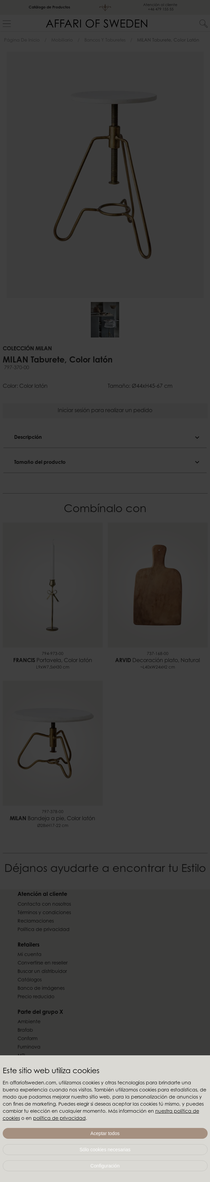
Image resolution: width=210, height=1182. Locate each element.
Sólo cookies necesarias (105, 1149)
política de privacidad (59, 1118)
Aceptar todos (105, 1133)
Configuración (105, 1165)
